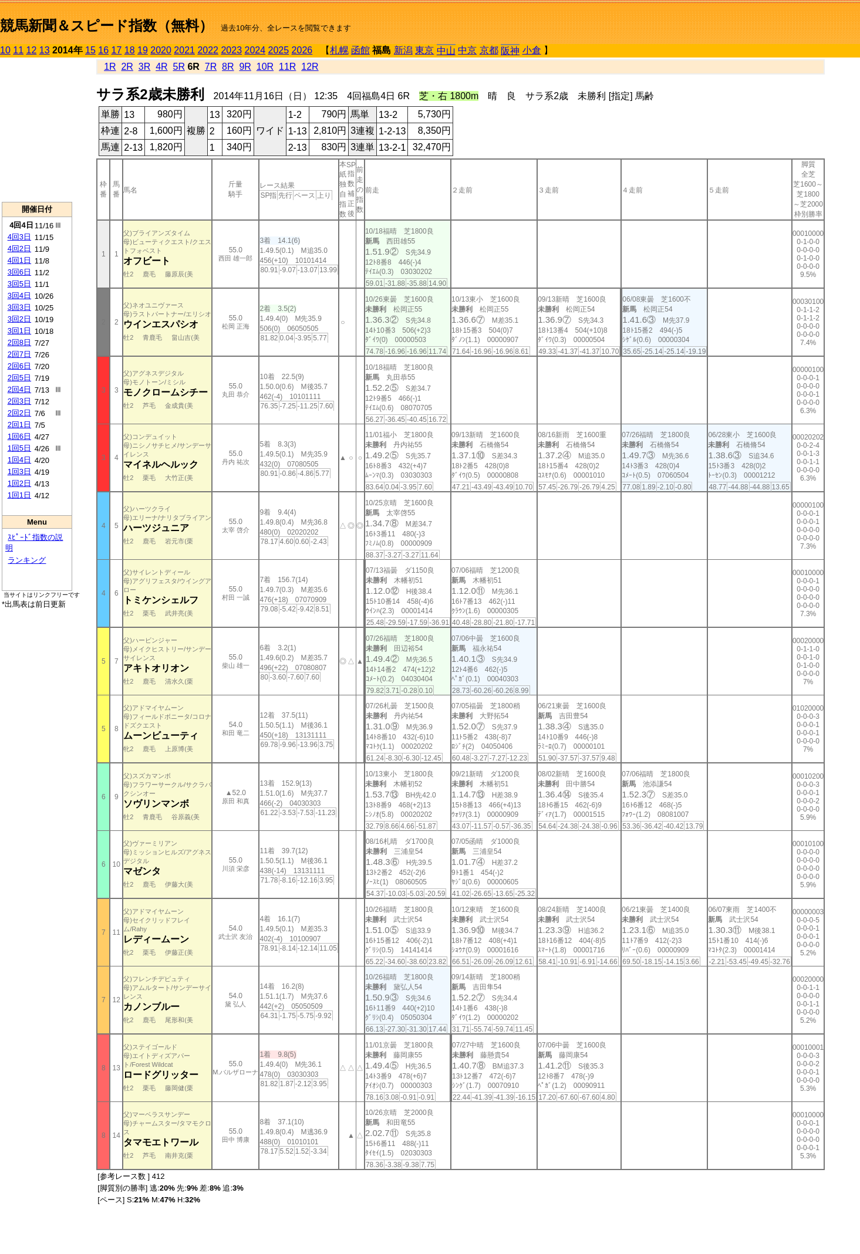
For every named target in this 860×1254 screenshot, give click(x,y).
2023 (231, 50)
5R (179, 67)
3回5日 (19, 283)
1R (110, 67)
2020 (160, 50)
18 (129, 50)
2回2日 (19, 412)
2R (127, 67)
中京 (467, 50)
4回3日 (19, 236)
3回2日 (19, 319)
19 (142, 50)
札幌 (339, 50)
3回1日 (19, 330)
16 (103, 50)
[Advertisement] (37, 129)
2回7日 (19, 354)
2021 (184, 50)
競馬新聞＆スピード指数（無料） (106, 25)
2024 (254, 50)
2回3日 (19, 401)
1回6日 (19, 436)
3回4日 (19, 295)
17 (117, 50)
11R (287, 67)
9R (245, 67)
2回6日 (19, 365)
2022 (207, 50)
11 (18, 50)
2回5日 (19, 377)
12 (31, 50)
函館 (360, 50)
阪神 (510, 51)
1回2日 (19, 483)
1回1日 (19, 495)
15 (90, 50)
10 (5, 50)
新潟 (403, 50)
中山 (446, 51)
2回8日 (19, 342)
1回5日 (19, 448)
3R (144, 67)
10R (265, 67)
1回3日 (19, 471)
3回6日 (19, 272)
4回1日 (19, 260)
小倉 (531, 50)
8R (228, 67)
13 (44, 50)
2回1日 (19, 424)
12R (309, 67)
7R (211, 67)
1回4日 (19, 459)
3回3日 (19, 307)
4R (161, 67)
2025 (278, 50)
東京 (424, 50)
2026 (302, 50)
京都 (489, 50)
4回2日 (19, 248)
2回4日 (19, 389)
